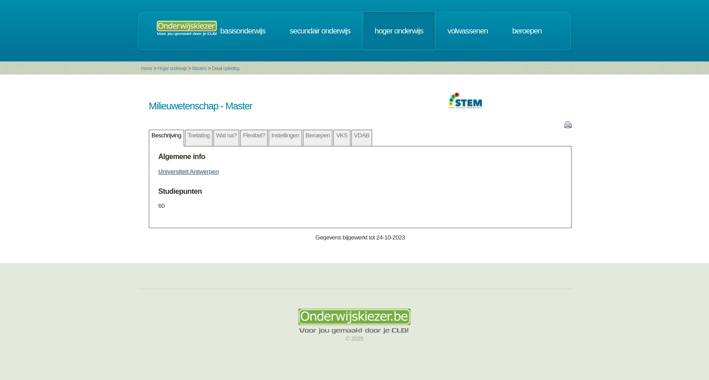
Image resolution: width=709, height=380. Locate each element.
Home (146, 68)
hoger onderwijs (399, 30)
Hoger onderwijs (172, 68)
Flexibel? (254, 135)
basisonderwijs (242, 30)
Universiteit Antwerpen (188, 171)
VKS (341, 135)
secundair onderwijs (320, 30)
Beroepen (318, 135)
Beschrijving (166, 135)
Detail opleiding (225, 68)
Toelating (199, 135)
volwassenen (468, 30)
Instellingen (285, 135)
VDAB (361, 135)
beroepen (527, 30)
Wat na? (226, 135)
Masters (199, 68)
